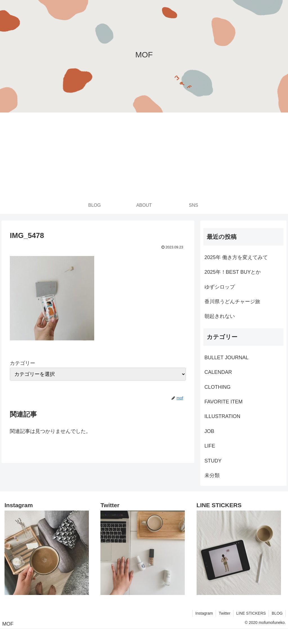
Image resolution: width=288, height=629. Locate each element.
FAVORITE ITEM (223, 402)
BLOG (277, 613)
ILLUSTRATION (222, 416)
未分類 (212, 475)
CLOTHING (217, 387)
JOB (209, 431)
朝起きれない (219, 316)
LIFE (209, 446)
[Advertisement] (144, 154)
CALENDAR (218, 372)
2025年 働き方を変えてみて (236, 257)
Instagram (204, 613)
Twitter (224, 613)
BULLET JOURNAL (226, 357)
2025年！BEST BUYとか (232, 272)
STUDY (213, 461)
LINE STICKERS (251, 613)
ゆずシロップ (219, 287)
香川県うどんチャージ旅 (232, 301)
